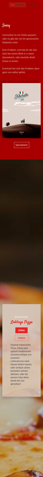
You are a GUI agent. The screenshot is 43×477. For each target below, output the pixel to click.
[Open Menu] (32, 5)
